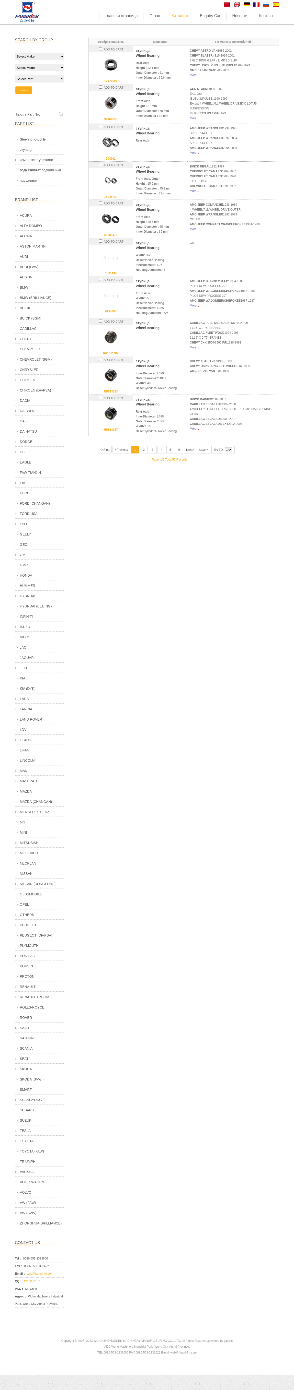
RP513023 (111, 391)
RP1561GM (111, 353)
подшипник (28, 180)
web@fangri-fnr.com (40, 1273)
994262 (111, 158)
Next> (190, 449)
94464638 (110, 119)
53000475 (110, 235)
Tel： (18, 1258)
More (193, 75)
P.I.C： (19, 1289)
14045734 (110, 197)
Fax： (19, 1266)
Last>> (203, 449)
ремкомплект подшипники (40, 170)
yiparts (228, 1340)
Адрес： (21, 1296)
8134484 (111, 311)
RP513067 (111, 429)
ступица (26, 150)
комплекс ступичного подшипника (36, 161)
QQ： (19, 1281)
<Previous (121, 449)
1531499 (111, 273)
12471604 (110, 81)
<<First (104, 449)
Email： (20, 1273)
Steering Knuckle (33, 139)
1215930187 (32, 1281)
